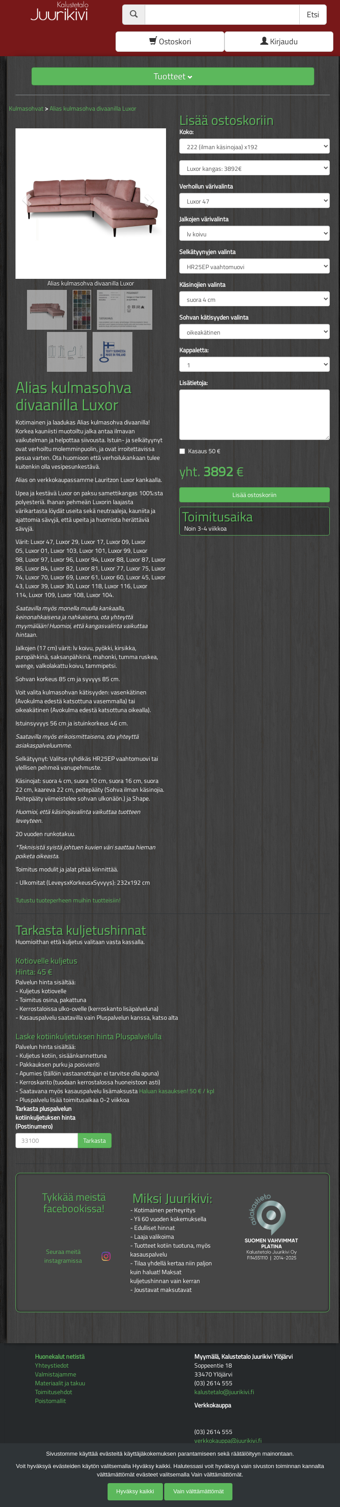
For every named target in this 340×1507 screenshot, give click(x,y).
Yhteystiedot (52, 1365)
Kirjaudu (279, 41)
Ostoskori (170, 41)
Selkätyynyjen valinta (207, 251)
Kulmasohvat (26, 108)
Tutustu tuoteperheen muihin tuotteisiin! (67, 900)
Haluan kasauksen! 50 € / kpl (176, 1090)
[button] (26, 200)
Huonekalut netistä (60, 1356)
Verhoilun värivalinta (206, 186)
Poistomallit (50, 1400)
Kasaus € (204, 450)
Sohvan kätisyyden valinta (213, 317)
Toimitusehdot (53, 1391)
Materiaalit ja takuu (60, 1383)
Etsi (313, 14)
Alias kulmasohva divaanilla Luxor (93, 108)
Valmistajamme (55, 1374)
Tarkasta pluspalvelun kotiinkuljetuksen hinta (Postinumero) (45, 1117)
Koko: (186, 131)
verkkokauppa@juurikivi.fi (228, 1440)
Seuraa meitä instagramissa (78, 1256)
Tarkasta (94, 1140)
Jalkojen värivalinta (203, 219)
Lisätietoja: (193, 382)
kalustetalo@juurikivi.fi (224, 1391)
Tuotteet (173, 76)
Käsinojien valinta (202, 284)
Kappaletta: (194, 350)
